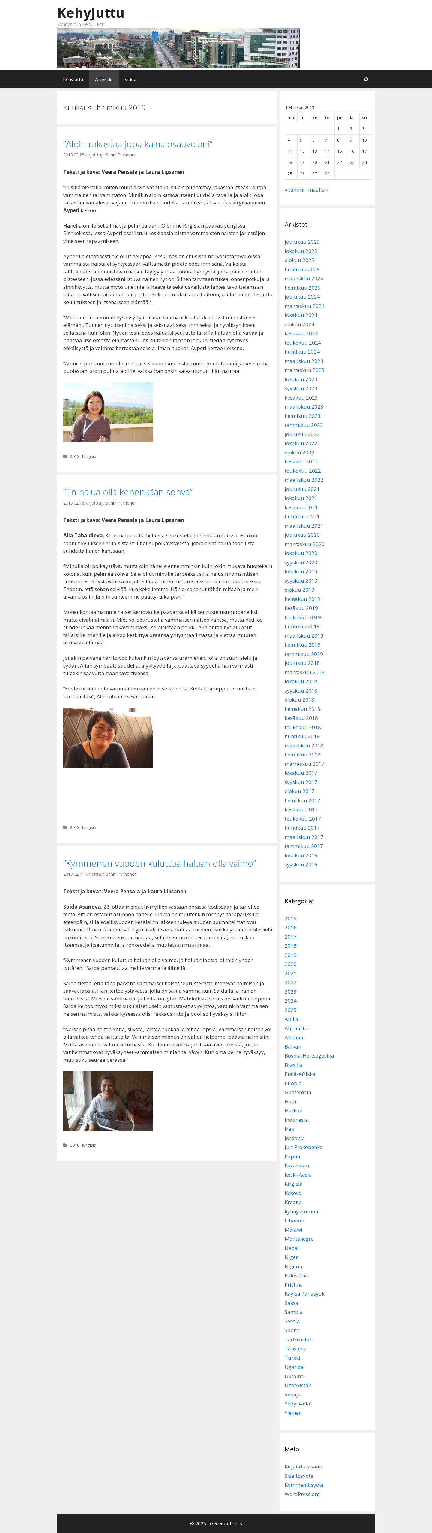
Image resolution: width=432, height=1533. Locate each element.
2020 (291, 964)
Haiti (290, 1101)
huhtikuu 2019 (302, 626)
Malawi (293, 1229)
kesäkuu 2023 (301, 397)
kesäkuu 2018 (301, 717)
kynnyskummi (301, 1211)
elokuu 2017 (299, 791)
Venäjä (293, 1394)
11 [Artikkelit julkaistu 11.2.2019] (289, 151)
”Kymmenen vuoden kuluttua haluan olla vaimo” (159, 863)
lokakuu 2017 (301, 772)
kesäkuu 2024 (301, 333)
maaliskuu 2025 (304, 278)
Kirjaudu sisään (303, 1466)
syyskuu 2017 (301, 782)
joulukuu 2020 (302, 534)
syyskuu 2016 (301, 864)
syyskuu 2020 (301, 562)
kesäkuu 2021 (301, 507)
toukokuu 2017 (303, 818)
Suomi (292, 1330)
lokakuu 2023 (301, 379)
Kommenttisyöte (304, 1484)
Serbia (292, 1321)
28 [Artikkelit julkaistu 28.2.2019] (327, 174)
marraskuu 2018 (305, 672)
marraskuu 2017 (305, 763)
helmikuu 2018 (303, 754)
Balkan (293, 1046)
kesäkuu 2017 (301, 809)
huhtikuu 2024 (302, 351)
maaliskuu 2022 (304, 479)
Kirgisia (89, 456)
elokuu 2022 (299, 452)
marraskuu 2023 (305, 370)
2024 (291, 1000)
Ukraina (294, 1376)
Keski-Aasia (298, 1174)
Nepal (292, 1248)
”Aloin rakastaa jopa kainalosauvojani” (137, 144)
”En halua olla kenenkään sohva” (128, 492)
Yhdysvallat (298, 1403)
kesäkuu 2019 (301, 608)
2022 (291, 982)
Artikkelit (104, 79)
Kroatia (293, 1202)
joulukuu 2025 (302, 241)
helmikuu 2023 (303, 415)
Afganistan (297, 1028)
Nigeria (293, 1266)
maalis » (318, 189)
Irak (289, 1128)
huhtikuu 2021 (302, 516)
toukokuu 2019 (303, 617)
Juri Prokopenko (304, 1147)
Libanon (294, 1220)
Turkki (292, 1357)
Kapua (292, 1156)
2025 (291, 1009)
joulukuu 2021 (302, 489)
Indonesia (296, 1119)
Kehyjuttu (73, 79)
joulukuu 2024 (302, 296)
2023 (291, 991)
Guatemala (298, 1092)
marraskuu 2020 (305, 544)
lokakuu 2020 (301, 553)
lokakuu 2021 (301, 498)
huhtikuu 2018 (302, 736)
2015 (291, 918)
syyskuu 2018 (301, 690)
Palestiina (296, 1275)
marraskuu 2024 (305, 306)
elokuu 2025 (299, 260)
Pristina (294, 1284)
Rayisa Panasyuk (305, 1293)
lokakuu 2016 (301, 855)
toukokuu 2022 (303, 470)
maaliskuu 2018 (304, 745)
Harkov (293, 1110)
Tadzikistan (299, 1339)
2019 (291, 955)
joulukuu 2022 (302, 434)
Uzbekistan (298, 1385)
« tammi (294, 189)
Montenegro (299, 1238)
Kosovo (293, 1193)
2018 (75, 456)
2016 (291, 927)
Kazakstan (297, 1165)
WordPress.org (302, 1494)
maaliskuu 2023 (304, 406)
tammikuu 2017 (304, 846)
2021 (291, 973)
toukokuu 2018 (303, 727)
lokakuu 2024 (301, 315)
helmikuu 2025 (303, 287)
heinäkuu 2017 (302, 800)
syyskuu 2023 (301, 388)
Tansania (296, 1348)
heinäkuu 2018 (302, 708)
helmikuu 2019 (303, 644)
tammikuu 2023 (304, 424)
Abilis (291, 1018)
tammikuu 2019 (304, 653)
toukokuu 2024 (303, 342)
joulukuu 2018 (302, 662)
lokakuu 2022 (301, 443)
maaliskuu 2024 (304, 361)
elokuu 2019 (299, 589)
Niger (291, 1257)
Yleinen (293, 1412)
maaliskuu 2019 (304, 635)
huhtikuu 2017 (302, 827)
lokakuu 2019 (301, 571)
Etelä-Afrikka (300, 1073)
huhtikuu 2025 (302, 269)
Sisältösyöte (299, 1475)
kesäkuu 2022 (301, 461)
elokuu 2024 (299, 324)
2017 (291, 936)
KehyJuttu (90, 12)
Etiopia (293, 1083)
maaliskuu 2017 (304, 837)
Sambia (294, 1311)
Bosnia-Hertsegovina (309, 1055)
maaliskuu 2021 (304, 525)
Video (130, 79)
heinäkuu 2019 (302, 599)
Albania (294, 1037)
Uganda (294, 1366)
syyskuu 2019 (301, 580)
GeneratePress (226, 1523)
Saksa (291, 1302)
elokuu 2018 (299, 699)
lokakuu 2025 (301, 251)
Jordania (295, 1138)
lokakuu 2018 (301, 681)
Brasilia (294, 1064)
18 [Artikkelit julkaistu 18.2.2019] (289, 162)
